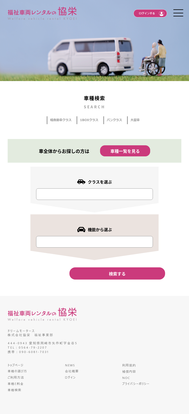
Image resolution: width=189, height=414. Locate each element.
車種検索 (14, 390)
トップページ (16, 365)
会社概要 (72, 371)
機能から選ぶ (100, 229)
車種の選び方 (17, 371)
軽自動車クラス (61, 120)
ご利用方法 (16, 377)
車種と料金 (16, 384)
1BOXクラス (89, 120)
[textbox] (39, 192)
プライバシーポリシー (136, 384)
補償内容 (129, 371)
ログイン (70, 377)
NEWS (70, 365)
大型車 (135, 120)
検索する (117, 273)
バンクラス (114, 120)
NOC (126, 378)
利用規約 (129, 365)
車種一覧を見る (125, 151)
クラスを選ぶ (100, 182)
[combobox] (94, 194)
